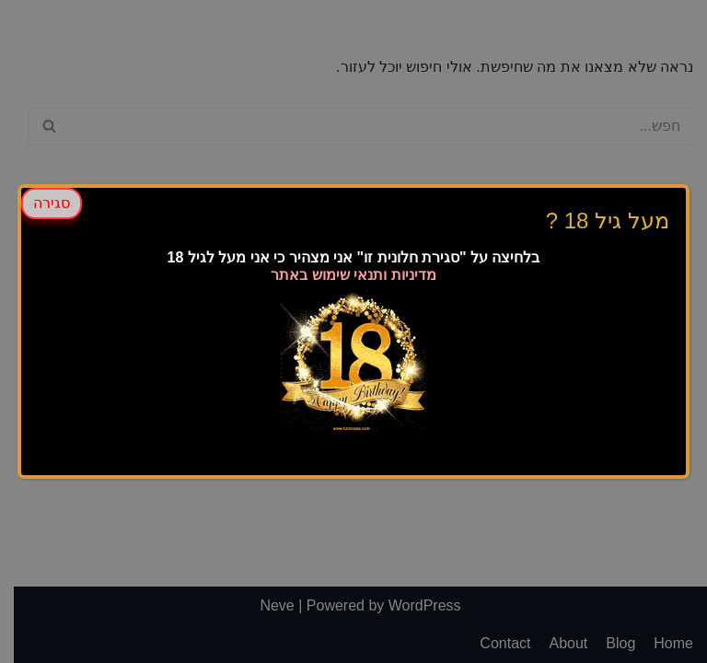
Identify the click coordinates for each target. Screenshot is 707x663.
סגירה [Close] (51, 203)
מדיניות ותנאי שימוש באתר (353, 275)
